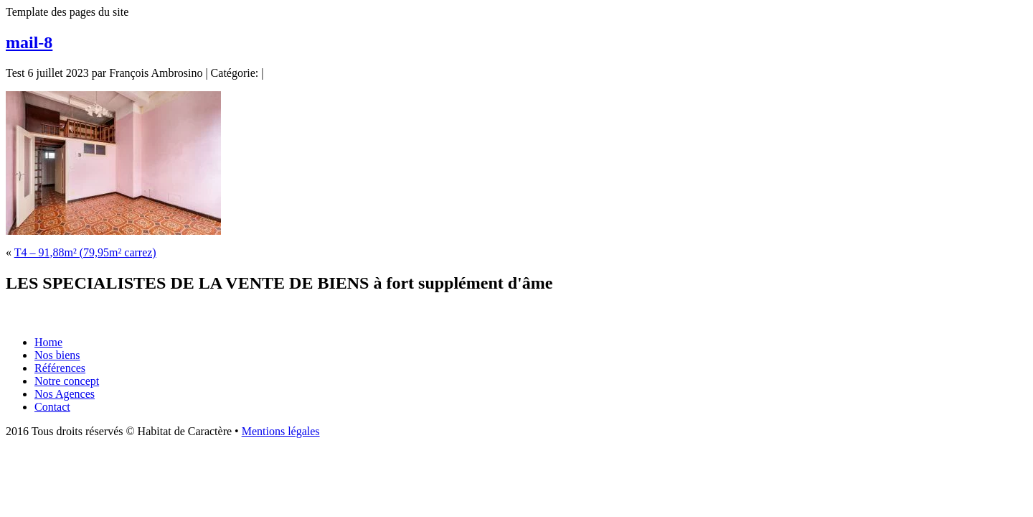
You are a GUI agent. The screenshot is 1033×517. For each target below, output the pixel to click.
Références (59, 368)
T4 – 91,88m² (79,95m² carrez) (85, 252)
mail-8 (29, 42)
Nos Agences (64, 394)
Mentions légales (281, 431)
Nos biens (57, 355)
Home (48, 342)
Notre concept (66, 381)
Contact (52, 407)
